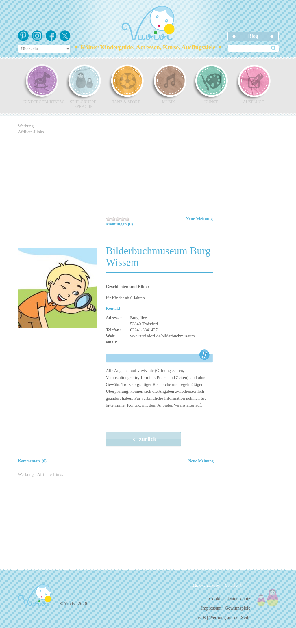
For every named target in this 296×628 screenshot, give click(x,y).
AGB (201, 617)
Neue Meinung (199, 218)
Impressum (211, 607)
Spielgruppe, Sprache (83, 86)
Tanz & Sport (126, 84)
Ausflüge (253, 84)
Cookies (216, 598)
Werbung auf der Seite (229, 617)
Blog (253, 36)
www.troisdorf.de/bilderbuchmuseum (162, 336)
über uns (206, 585)
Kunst (211, 84)
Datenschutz (238, 598)
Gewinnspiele (237, 607)
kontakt (236, 585)
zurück (143, 439)
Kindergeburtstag (41, 84)
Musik (168, 84)
